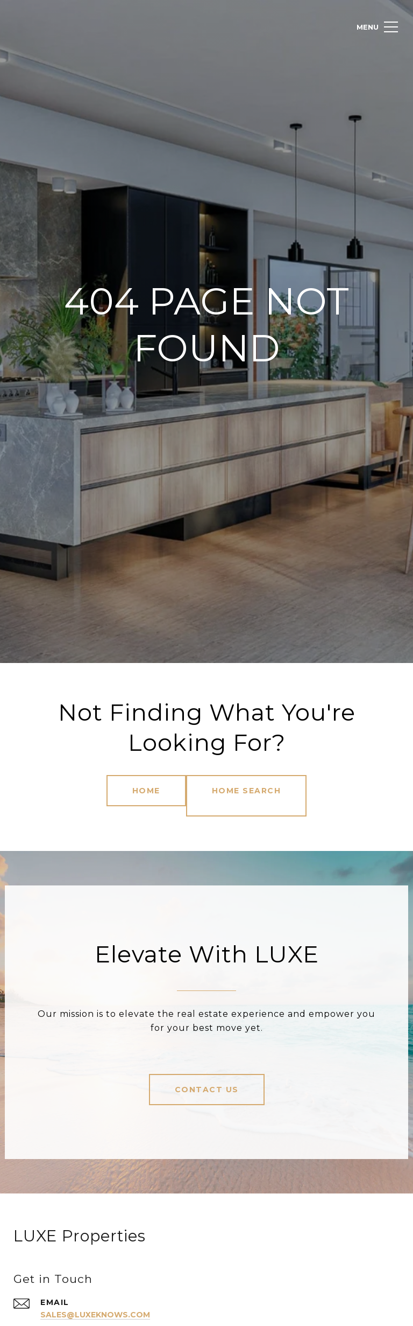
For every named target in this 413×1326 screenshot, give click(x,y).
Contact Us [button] (207, 1079)
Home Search (252, 790)
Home (141, 790)
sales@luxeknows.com (103, 1304)
